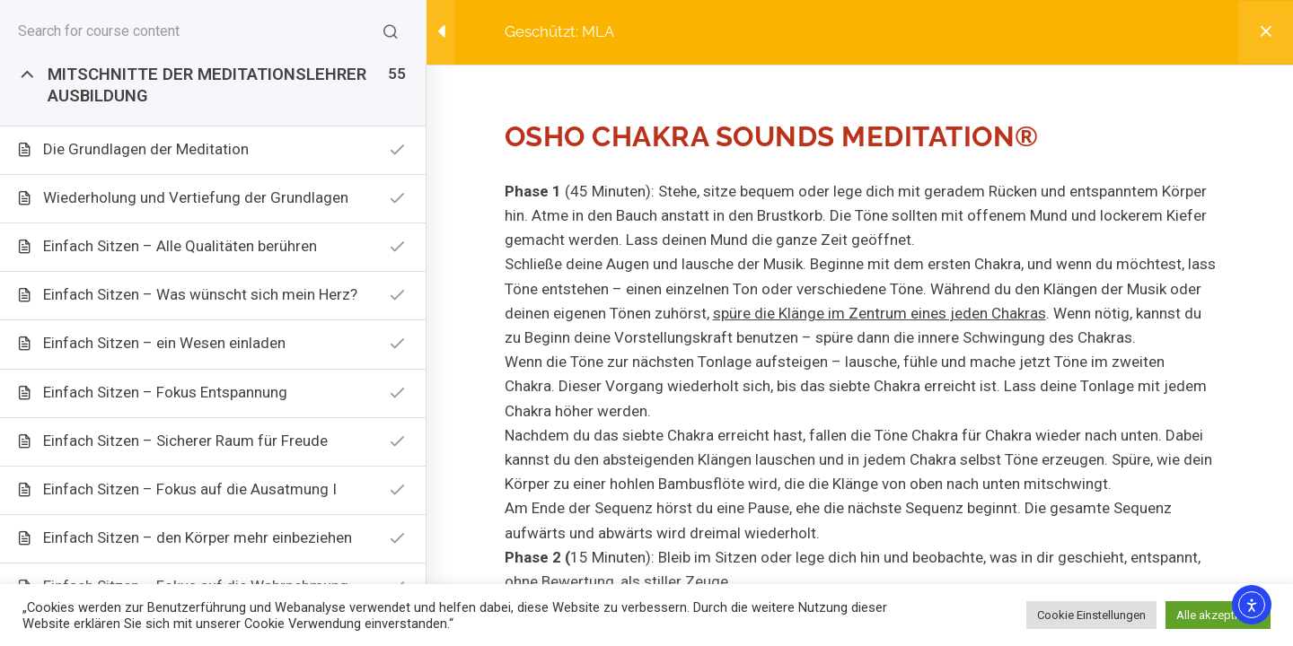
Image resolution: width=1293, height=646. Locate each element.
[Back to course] (1265, 32)
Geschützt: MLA (559, 31)
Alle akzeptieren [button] (1218, 615)
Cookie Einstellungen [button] (1091, 615)
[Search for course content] (390, 31)
